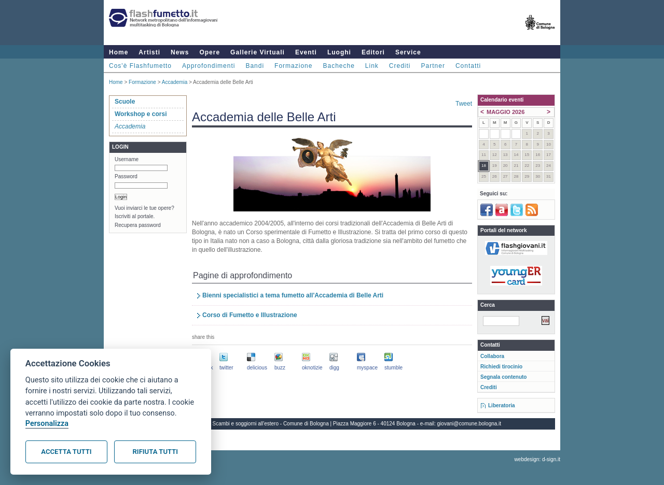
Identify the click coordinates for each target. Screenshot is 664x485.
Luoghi (339, 52)
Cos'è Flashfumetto (140, 65)
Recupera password (138, 225)
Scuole (125, 101)
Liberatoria (501, 405)
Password (126, 176)
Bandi (254, 65)
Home (118, 52)
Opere (209, 52)
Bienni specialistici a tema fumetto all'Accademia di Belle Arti (292, 295)
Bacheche (338, 65)
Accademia (174, 82)
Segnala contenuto (503, 377)
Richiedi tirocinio (501, 366)
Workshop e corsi (141, 114)
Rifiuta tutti (155, 451)
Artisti (149, 52)
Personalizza (46, 423)
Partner (433, 65)
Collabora (492, 356)
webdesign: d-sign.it (537, 459)
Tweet (463, 103)
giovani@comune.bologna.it (469, 423)
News (180, 52)
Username (127, 159)
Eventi (306, 52)
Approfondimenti (208, 65)
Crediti (400, 65)
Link (372, 65)
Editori (373, 52)
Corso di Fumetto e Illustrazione (249, 315)
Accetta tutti (66, 451)
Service (408, 52)
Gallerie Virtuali (257, 52)
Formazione (293, 65)
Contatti (468, 65)
